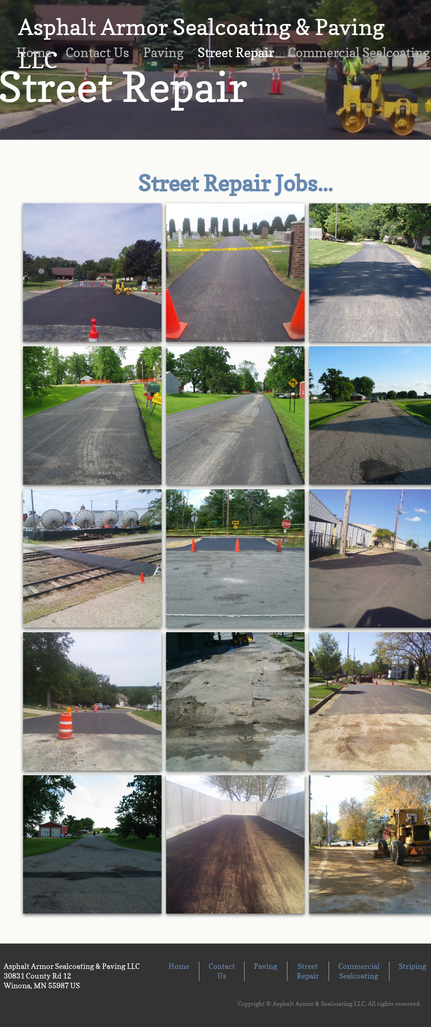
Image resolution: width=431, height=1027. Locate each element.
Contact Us (97, 52)
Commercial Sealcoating (359, 971)
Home (34, 52)
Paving (163, 52)
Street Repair (236, 52)
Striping (412, 966)
